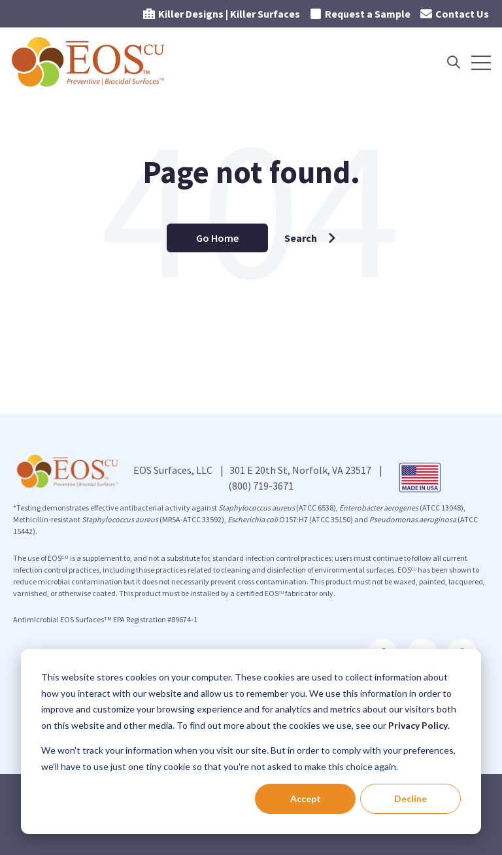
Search (310, 237)
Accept (305, 798)
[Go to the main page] (89, 62)
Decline (410, 798)
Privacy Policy (418, 725)
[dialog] (251, 741)
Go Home (217, 237)
